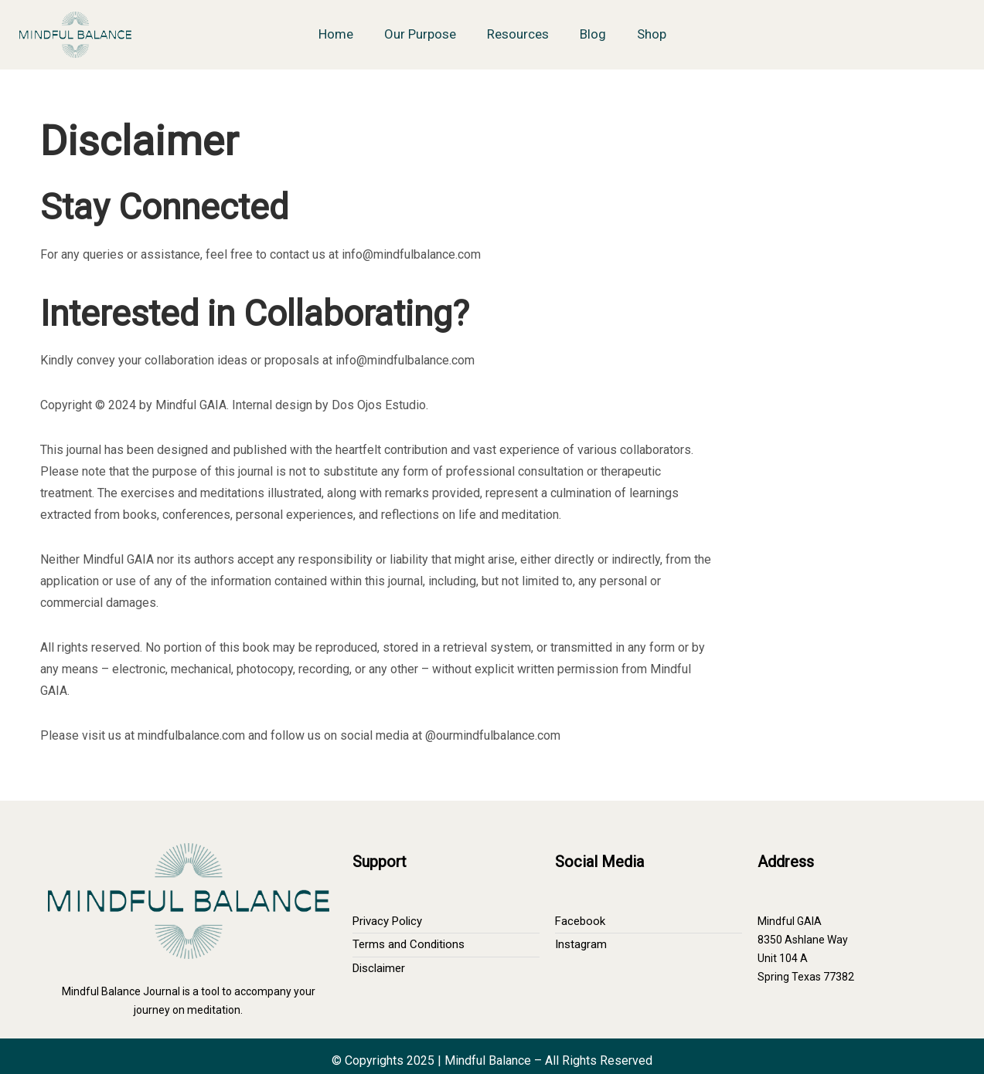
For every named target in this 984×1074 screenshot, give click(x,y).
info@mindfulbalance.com (411, 254)
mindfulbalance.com (191, 735)
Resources (518, 34)
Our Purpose (420, 34)
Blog (593, 34)
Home (335, 34)
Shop (651, 34)
